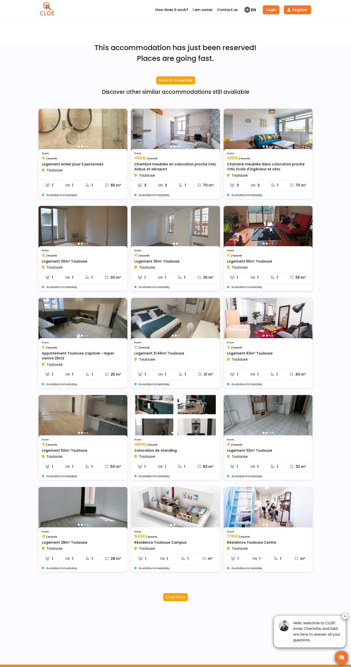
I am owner (203, 9)
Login (271, 9)
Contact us (227, 9)
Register (297, 9)
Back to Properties (175, 80)
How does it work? (171, 9)
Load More (175, 597)
